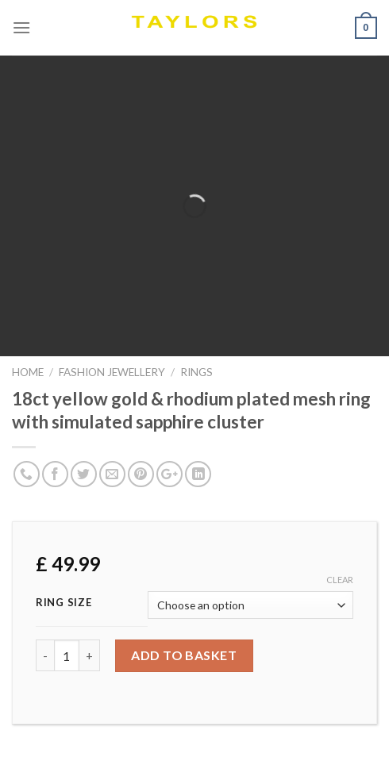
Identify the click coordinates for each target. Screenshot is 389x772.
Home (28, 372)
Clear (339, 579)
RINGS (196, 372)
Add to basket (184, 655)
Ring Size (63, 603)
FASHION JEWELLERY (112, 372)
